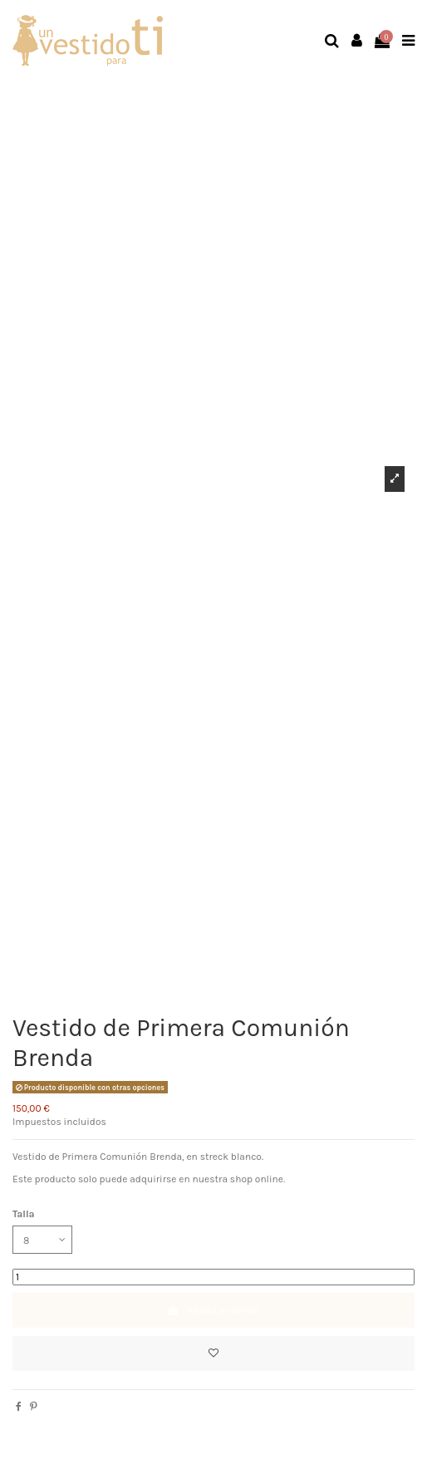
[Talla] (42, 1239)
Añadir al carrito (213, 1310)
